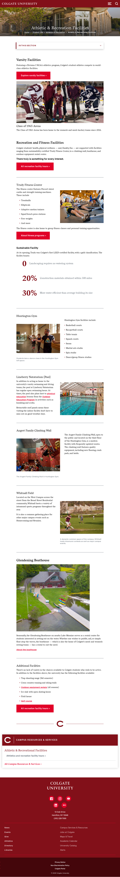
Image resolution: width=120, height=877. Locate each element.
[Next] (101, 102)
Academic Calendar (68, 841)
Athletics (8, 841)
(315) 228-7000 (60, 818)
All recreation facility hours (34, 166)
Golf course (26, 701)
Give (6, 837)
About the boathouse (26, 649)
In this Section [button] (27, 45)
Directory (8, 845)
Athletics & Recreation (55, 32)
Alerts (62, 850)
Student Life (38, 32)
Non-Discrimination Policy (60, 865)
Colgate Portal (60, 868)
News (7, 828)
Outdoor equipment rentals (34, 687)
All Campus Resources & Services (22, 764)
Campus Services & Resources (74, 828)
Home (26, 32)
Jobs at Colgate (67, 832)
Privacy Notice (60, 862)
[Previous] (19, 102)
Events (7, 832)
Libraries (8, 850)
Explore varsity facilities (33, 75)
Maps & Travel (66, 837)
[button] (110, 3)
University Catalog (68, 845)
